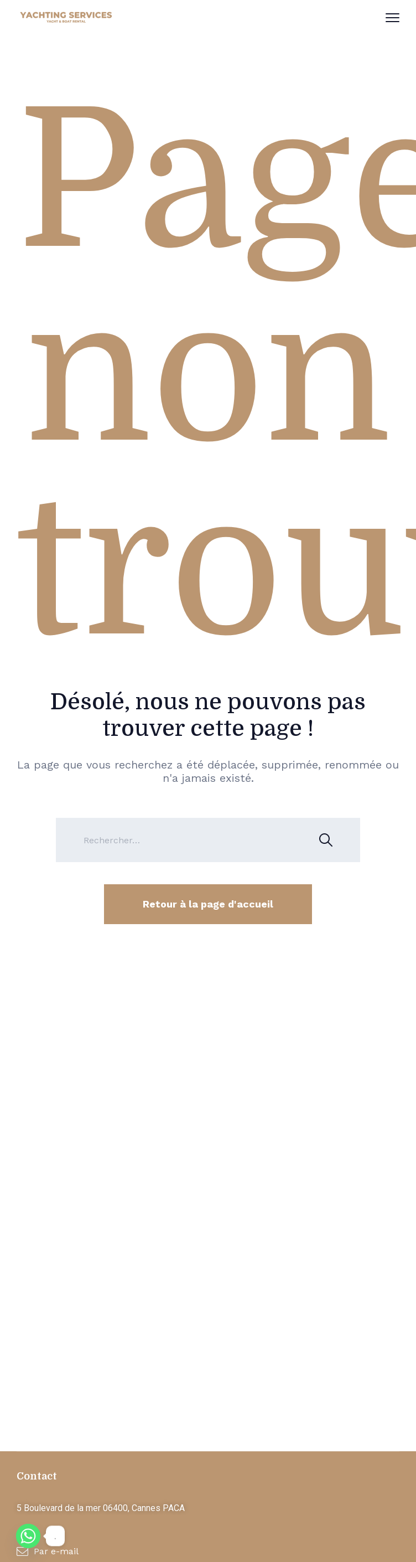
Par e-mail (56, 1551)
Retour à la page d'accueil (208, 904)
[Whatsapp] (28, 1536)
